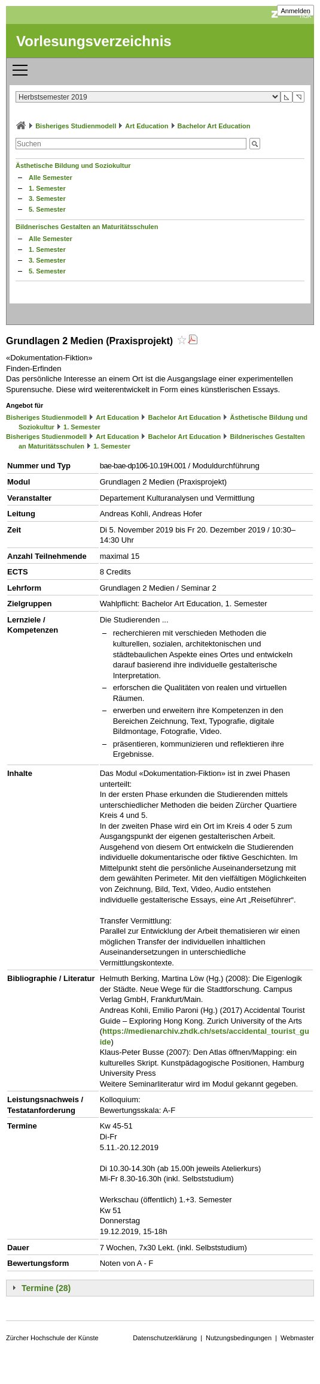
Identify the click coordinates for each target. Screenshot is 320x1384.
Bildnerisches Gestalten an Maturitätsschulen (87, 226)
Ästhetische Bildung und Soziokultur (73, 165)
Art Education (146, 126)
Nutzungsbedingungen (239, 1337)
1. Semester (47, 188)
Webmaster (297, 1337)
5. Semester (47, 209)
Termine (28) (46, 1288)
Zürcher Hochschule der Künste (52, 1337)
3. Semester (47, 198)
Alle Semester (50, 177)
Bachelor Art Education (214, 126)
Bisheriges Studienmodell (75, 126)
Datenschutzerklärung (165, 1337)
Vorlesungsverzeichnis (94, 41)
